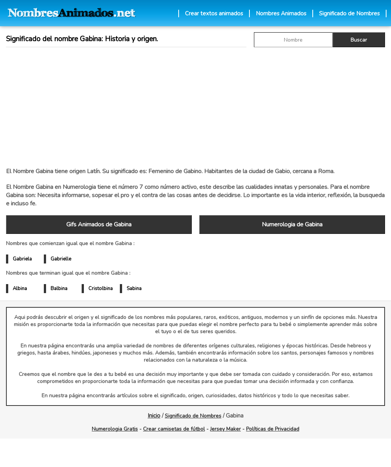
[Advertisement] (150, 107)
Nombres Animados (281, 13)
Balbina (59, 288)
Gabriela (22, 259)
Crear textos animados (214, 13)
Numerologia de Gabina (292, 224)
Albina (20, 288)
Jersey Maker (225, 429)
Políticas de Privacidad (272, 429)
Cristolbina (100, 288)
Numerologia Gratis (115, 429)
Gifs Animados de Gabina (98, 224)
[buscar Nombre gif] (293, 39)
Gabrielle (61, 259)
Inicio (154, 415)
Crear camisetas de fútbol (174, 429)
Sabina (134, 288)
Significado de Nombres (349, 13)
